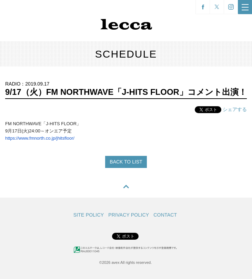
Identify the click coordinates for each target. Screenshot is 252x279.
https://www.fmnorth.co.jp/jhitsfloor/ (39, 138)
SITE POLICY (88, 215)
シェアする (235, 109)
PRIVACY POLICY (128, 215)
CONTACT (165, 215)
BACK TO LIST (126, 162)
